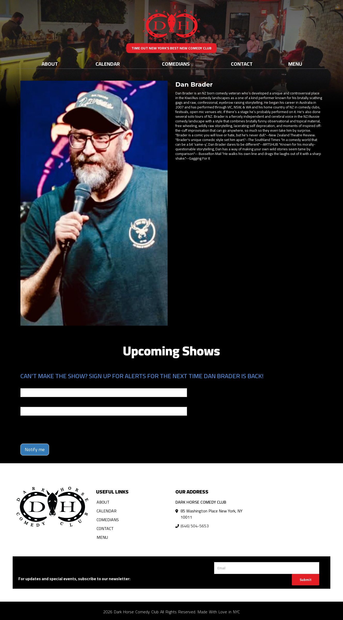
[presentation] (59, 430)
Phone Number (32, 403)
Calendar (108, 64)
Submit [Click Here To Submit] (305, 579)
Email (25, 384)
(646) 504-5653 (195, 526)
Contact (242, 64)
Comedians (176, 64)
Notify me (35, 449)
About (50, 64)
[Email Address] (266, 568)
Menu (295, 64)
